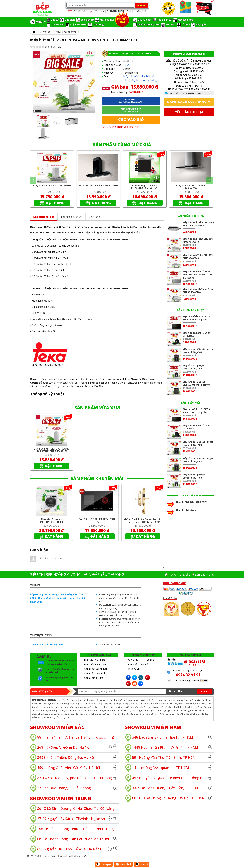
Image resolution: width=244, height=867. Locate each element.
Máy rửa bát (144, 19)
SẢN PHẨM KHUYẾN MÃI (97, 478)
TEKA (126, 65)
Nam (174, 691)
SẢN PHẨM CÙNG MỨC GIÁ (122, 145)
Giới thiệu (142, 11)
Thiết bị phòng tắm (149, 24)
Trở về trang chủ (179, 574)
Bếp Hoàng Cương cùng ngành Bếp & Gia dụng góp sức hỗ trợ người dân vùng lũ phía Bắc (119, 598)
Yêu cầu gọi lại (189, 112)
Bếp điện (70, 19)
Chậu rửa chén (78, 24)
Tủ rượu (170, 24)
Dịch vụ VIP (134, 668)
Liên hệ (150, 659)
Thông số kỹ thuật (71, 216)
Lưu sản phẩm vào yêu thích (120, 126)
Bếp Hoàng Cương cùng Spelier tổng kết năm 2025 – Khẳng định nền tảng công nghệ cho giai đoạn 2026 (57, 598)
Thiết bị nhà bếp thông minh (46, 644)
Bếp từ (55, 19)
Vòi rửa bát (57, 24)
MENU (41, 21)
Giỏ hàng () (77, 11)
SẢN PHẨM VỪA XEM (97, 408)
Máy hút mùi (107, 19)
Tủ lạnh (185, 24)
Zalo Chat (123, 864)
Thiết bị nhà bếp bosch (109, 644)
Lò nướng (98, 24)
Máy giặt (201, 24)
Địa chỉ (142, 864)
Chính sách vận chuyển (96, 668)
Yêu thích (96, 11)
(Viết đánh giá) (46, 46)
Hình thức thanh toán (95, 664)
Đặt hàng (55, 202)
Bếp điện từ (87, 19)
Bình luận (94, 216)
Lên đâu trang (204, 574)
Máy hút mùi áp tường (66, 31)
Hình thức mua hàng (94, 659)
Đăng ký (205, 691)
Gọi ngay (103, 864)
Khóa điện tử (164, 19)
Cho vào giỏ (131, 119)
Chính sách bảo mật (138, 664)
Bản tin (130, 11)
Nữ (181, 691)
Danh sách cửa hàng (187, 101)
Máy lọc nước (185, 19)
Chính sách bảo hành (95, 673)
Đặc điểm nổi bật (43, 216)
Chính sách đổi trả (93, 677)
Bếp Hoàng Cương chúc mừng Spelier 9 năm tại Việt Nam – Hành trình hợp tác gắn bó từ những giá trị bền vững (119, 622)
